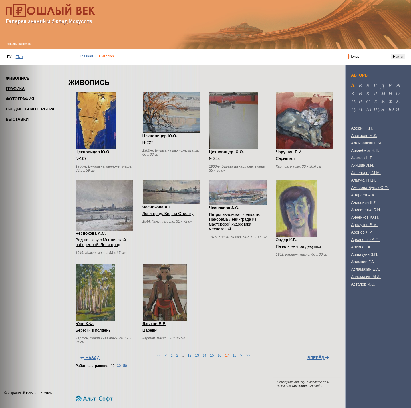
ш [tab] (369, 109)
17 (227, 355)
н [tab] (390, 94)
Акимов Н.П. (362, 158)
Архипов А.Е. (363, 247)
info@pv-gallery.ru (18, 43)
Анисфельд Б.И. (366, 210)
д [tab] (382, 86)
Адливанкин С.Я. (366, 143)
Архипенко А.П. (365, 239)
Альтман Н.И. (363, 180)
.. (183, 355)
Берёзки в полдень (93, 330)
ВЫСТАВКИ (17, 119)
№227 (147, 142)
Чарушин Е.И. (289, 152)
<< (159, 355)
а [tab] (352, 85)
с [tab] (368, 101)
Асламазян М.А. (366, 276)
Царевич (150, 330)
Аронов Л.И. (362, 232)
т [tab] (375, 101)
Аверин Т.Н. (362, 128)
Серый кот (285, 158)
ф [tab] (390, 101)
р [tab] (360, 101)
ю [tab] (391, 109)
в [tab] (367, 86)
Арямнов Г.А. (363, 262)
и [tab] (360, 94)
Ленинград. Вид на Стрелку (168, 213)
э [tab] (382, 109)
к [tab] (368, 94)
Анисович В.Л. (364, 202)
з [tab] (352, 94)
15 (212, 355)
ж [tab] (398, 86)
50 (125, 366)
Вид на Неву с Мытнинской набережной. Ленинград (101, 242)
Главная (86, 56)
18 (234, 355)
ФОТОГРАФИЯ (20, 99)
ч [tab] (360, 109)
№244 (214, 158)
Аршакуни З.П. (364, 254)
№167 (81, 158)
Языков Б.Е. (154, 323)
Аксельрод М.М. (366, 172)
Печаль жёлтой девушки (298, 246)
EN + (19, 57)
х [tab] (397, 101)
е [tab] (390, 86)
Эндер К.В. (286, 240)
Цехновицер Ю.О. (93, 152)
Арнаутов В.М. (364, 224)
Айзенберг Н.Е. (365, 150)
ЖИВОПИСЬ (18, 78)
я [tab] (397, 109)
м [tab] (383, 94)
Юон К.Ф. (85, 323)
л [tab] (375, 94)
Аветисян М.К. (364, 135)
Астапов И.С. (363, 284)
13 (197, 355)
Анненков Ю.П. (365, 217)
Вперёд (318, 357)
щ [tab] (376, 109)
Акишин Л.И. (362, 165)
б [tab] (360, 86)
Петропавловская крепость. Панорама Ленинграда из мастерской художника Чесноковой (235, 221)
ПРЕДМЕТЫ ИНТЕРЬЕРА (30, 109)
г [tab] (375, 86)
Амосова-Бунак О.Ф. (370, 187)
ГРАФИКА (15, 88)
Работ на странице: (92, 366)
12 (189, 355)
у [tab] (382, 101)
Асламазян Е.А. (365, 269)
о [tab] (398, 94)
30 (119, 366)
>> (248, 355)
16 (219, 355)
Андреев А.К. (363, 195)
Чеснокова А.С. (91, 233)
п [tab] (353, 101)
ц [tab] (353, 109)
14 (204, 355)
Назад (90, 357)
